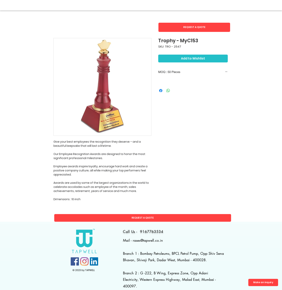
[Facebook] (75, 261)
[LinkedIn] (94, 261)
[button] (194, 27)
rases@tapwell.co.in (148, 240)
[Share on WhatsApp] (168, 90)
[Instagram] (84, 261)
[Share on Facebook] (160, 90)
